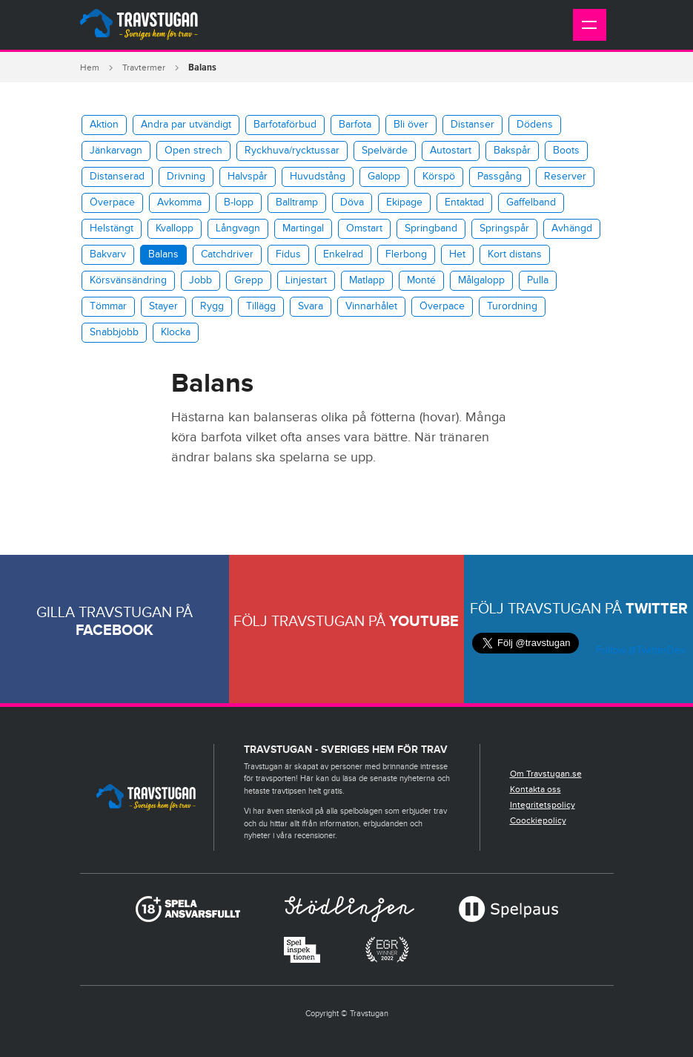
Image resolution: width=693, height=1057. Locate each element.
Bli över (411, 125)
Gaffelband (531, 202)
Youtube (424, 621)
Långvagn (238, 228)
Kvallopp (174, 228)
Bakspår (512, 151)
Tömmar (108, 306)
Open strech (193, 151)
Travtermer (143, 67)
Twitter (657, 609)
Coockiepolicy (538, 820)
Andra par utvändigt (186, 125)
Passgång (499, 176)
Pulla (537, 280)
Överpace (112, 202)
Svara (310, 306)
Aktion (104, 125)
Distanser (472, 125)
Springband (431, 228)
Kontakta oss (535, 789)
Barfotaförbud (284, 125)
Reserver (565, 176)
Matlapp (367, 280)
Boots (566, 151)
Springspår (504, 228)
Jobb (200, 280)
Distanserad (117, 176)
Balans (163, 254)
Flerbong (406, 254)
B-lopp (238, 202)
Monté (421, 280)
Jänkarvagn (116, 151)
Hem (89, 67)
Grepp (248, 280)
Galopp (384, 176)
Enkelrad (343, 254)
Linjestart (306, 280)
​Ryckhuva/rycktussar (292, 151)
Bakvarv (108, 254)
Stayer (163, 306)
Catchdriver (227, 254)
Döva (352, 202)
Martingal (303, 228)
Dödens (535, 125)
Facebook (114, 630)
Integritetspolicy (542, 805)
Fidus (288, 254)
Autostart (450, 151)
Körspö (438, 176)
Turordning (512, 306)
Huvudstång (317, 176)
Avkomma (179, 202)
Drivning (186, 176)
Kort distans (515, 254)
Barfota (355, 125)
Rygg (212, 306)
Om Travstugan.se (546, 773)
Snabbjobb (114, 332)
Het (457, 254)
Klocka (175, 332)
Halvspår (248, 176)
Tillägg (261, 306)
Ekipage (404, 202)
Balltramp (297, 202)
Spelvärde (385, 151)
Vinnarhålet (371, 306)
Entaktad (464, 202)
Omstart (364, 228)
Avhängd (571, 228)
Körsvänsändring (128, 280)
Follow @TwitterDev (639, 650)
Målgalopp (481, 280)
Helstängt (111, 228)
